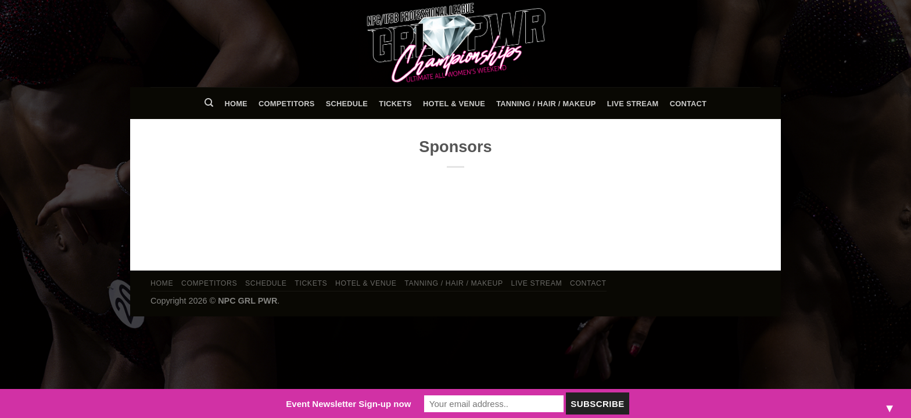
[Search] (209, 103)
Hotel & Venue (454, 103)
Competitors (286, 103)
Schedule (347, 103)
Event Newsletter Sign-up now (348, 404)
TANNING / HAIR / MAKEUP (546, 103)
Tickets (395, 103)
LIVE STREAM (633, 103)
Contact (688, 103)
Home (235, 103)
